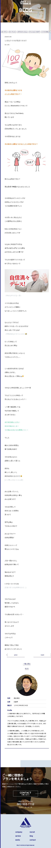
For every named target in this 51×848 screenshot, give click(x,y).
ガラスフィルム (22, 32)
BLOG (27, 668)
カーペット (12, 32)
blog (31, 836)
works (17, 840)
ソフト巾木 (45, 32)
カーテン (4, 32)
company (18, 832)
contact (33, 840)
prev (15, 655)
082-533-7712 (25, 804)
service (18, 836)
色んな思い (7, 44)
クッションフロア (34, 32)
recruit (32, 832)
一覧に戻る (26, 664)
